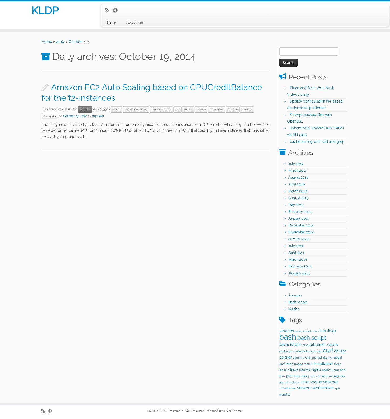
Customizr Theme (229, 411)
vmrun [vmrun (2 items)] (316, 382)
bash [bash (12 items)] (287, 336)
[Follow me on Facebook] (117, 10)
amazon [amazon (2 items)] (286, 331)
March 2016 (297, 191)
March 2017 (297, 171)
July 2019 (296, 164)
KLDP (45, 10)
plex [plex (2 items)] (289, 375)
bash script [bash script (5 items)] (311, 337)
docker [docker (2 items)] (285, 357)
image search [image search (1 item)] (303, 363)
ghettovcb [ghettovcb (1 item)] (286, 363)
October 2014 (299, 239)
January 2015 (298, 218)
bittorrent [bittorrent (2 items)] (318, 344)
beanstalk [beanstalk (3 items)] (290, 344)
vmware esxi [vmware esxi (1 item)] (287, 388)
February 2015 (299, 212)
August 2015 (298, 198)
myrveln (98, 116)
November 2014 (301, 232)
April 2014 (296, 253)
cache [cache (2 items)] (332, 344)
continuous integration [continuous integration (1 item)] (294, 351)
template (49, 116)
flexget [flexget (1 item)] (337, 357)
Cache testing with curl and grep (317, 141)
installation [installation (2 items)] (323, 363)
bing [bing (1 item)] (305, 344)
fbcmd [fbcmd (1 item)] (327, 357)
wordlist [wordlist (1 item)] (284, 394)
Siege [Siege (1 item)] (336, 376)
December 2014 (301, 225)
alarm (116, 109)
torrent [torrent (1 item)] (283, 382)
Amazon (85, 109)
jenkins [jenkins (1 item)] (284, 369)
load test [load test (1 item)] (305, 369)
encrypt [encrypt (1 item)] (317, 357)
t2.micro (233, 109)
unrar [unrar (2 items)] (305, 382)
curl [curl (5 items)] (328, 350)
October (75, 41)
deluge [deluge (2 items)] (340, 351)
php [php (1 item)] (336, 369)
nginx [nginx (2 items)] (316, 369)
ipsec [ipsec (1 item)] (337, 363)
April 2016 (296, 184)
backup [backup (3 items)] (327, 330)
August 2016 (298, 177)
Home (110, 22)
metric (188, 109)
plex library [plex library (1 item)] (301, 376)
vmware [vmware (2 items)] (330, 382)
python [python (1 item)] (315, 376)
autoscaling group (135, 109)
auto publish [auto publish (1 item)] (303, 331)
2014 (60, 41)
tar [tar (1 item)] (343, 376)
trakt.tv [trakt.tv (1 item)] (294, 382)
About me (134, 22)
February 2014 (300, 266)
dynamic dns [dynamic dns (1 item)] (301, 357)
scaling (201, 109)
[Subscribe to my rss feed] (109, 10)
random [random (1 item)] (326, 376)
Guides (293, 309)
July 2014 (296, 246)
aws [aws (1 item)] (315, 331)
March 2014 (297, 259)
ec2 (177, 109)
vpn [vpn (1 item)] (337, 388)
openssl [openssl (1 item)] (327, 369)
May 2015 (295, 205)
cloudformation (161, 109)
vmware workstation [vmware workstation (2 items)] (315, 388)
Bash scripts (297, 302)
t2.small (247, 109)
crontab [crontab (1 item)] (316, 351)
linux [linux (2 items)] (294, 369)
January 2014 (299, 273)
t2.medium (216, 109)
